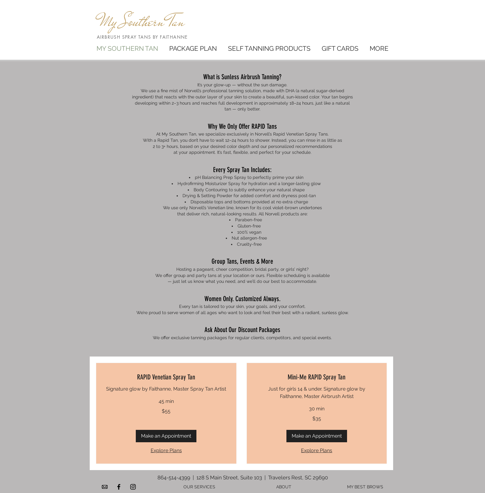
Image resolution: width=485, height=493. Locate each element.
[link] (166, 377)
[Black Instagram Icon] (133, 487)
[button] (166, 436)
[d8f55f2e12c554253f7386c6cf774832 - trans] (104, 487)
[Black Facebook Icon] (118, 487)
